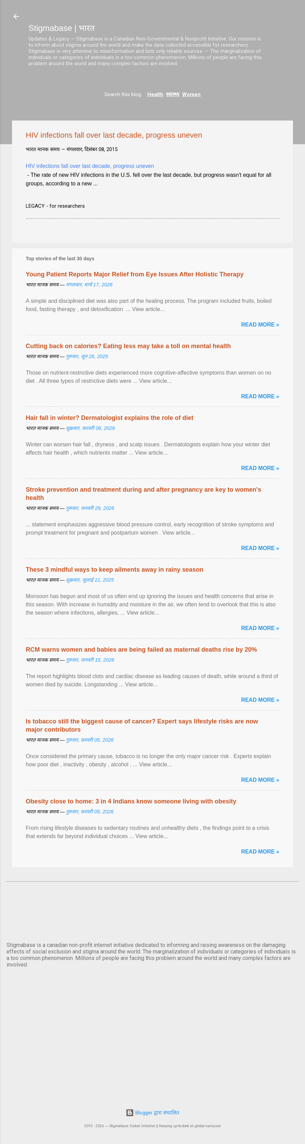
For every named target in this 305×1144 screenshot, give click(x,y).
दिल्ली (152, 910)
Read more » (260, 325)
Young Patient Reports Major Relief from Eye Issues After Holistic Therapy (135, 274)
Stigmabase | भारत (62, 28)
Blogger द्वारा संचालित (152, 1113)
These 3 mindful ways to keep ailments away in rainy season (114, 569)
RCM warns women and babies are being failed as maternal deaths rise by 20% (141, 649)
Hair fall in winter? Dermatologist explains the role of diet (109, 417)
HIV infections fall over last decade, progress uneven (90, 166)
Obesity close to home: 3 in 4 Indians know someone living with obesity (131, 801)
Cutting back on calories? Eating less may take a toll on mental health (128, 346)
